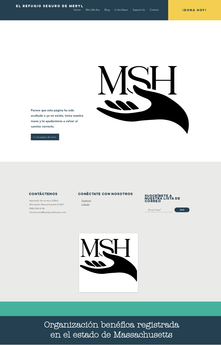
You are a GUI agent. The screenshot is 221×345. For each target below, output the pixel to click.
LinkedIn (86, 204)
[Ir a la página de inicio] (45, 137)
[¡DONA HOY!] (194, 10)
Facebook (86, 200)
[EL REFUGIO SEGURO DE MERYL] (50, 6)
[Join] (182, 210)
